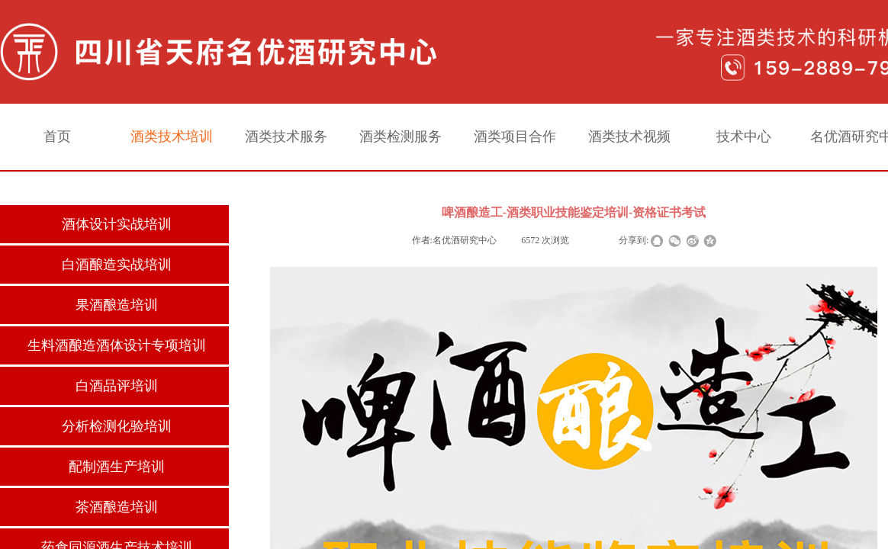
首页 (57, 136)
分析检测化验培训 (117, 426)
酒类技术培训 (171, 136)
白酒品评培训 (117, 385)
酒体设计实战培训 (117, 224)
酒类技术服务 (286, 136)
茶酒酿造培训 (117, 507)
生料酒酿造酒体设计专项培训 (116, 345)
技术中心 (743, 136)
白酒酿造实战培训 (117, 264)
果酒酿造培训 (117, 305)
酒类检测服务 (400, 136)
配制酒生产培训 (117, 466)
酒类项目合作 (515, 136)
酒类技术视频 (629, 136)
